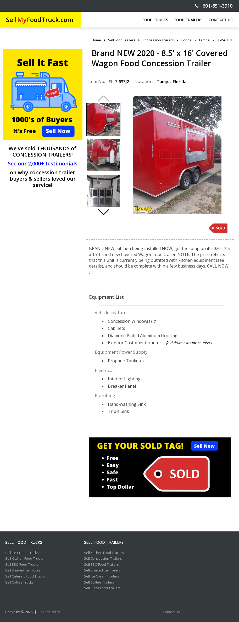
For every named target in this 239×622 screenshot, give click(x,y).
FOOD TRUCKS (155, 19)
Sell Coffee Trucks (19, 582)
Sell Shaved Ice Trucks (23, 570)
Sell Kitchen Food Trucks (24, 559)
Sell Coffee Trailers (99, 582)
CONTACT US (220, 19)
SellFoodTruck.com (39, 19)
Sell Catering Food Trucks (25, 576)
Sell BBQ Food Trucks (21, 565)
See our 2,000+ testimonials (42, 163)
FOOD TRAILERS (188, 19)
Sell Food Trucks (23, 542)
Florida (179, 82)
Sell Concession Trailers (103, 559)
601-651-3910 (213, 6)
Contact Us (171, 612)
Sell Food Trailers (104, 542)
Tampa (164, 82)
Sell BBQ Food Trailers (101, 565)
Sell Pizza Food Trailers (102, 588)
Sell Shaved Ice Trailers (102, 570)
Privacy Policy (49, 612)
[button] (103, 212)
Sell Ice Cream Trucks (22, 553)
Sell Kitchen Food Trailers (104, 553)
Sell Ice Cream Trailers (101, 576)
